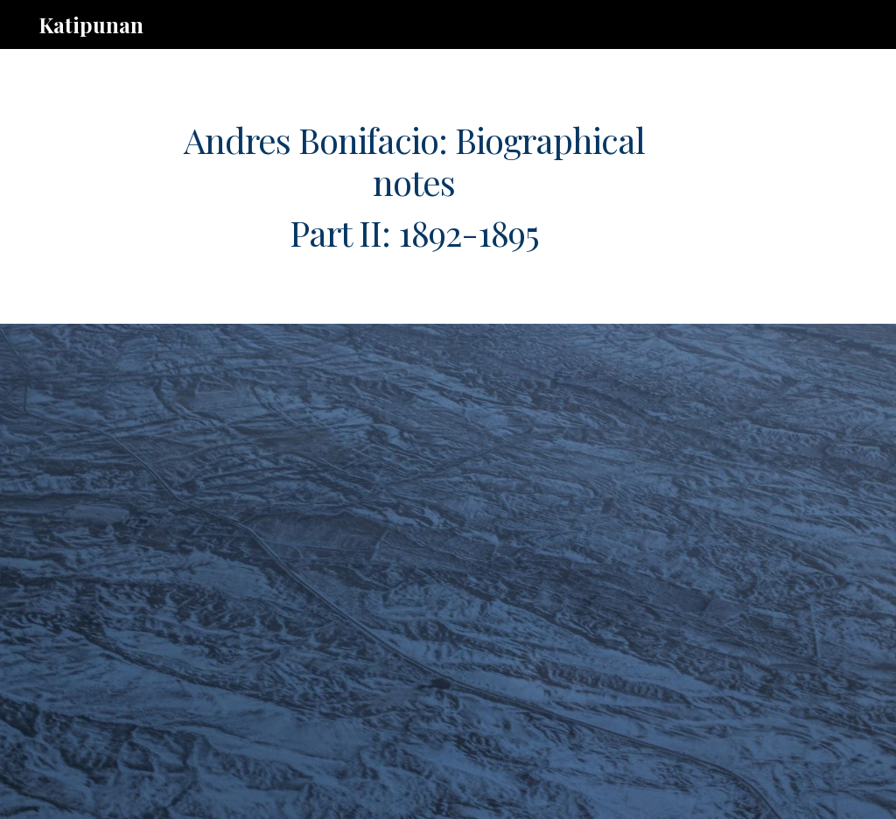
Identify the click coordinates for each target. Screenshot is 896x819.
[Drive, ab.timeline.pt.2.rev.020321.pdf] (414, 571)
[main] (414, 186)
